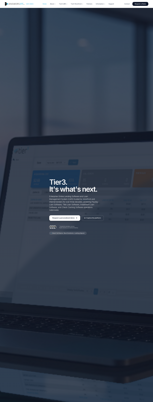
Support (111, 4)
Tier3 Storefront (77, 4)
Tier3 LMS (63, 4)
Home (45, 4)
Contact (127, 4)
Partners (89, 4)
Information (100, 4)
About (52, 4)
